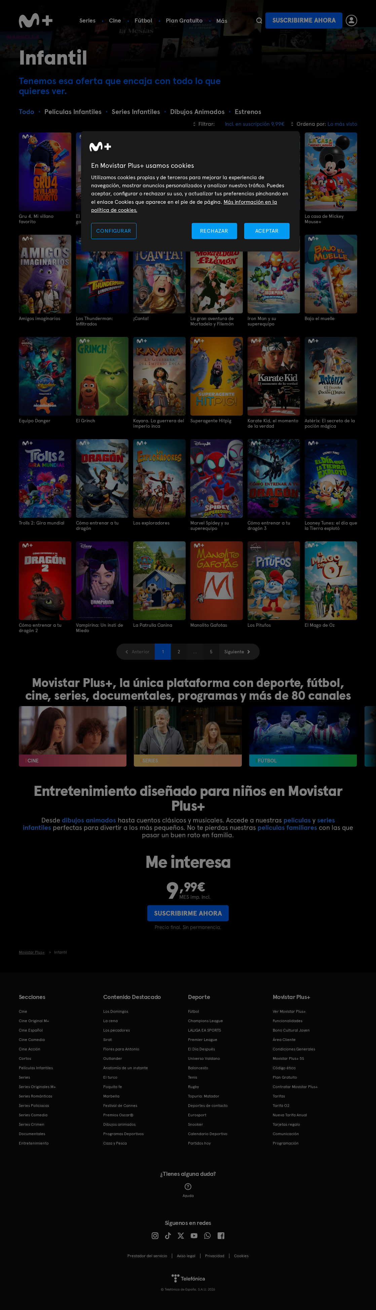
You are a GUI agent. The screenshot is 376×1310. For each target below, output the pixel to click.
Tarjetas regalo (286, 1122)
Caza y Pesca (115, 1141)
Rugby (193, 1085)
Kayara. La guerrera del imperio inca (158, 422)
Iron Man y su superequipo (262, 320)
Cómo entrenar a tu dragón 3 (269, 524)
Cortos (25, 1056)
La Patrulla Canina (153, 623)
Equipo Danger (34, 420)
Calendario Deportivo (207, 1132)
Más (221, 20)
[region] (190, 191)
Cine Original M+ (34, 1019)
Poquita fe (112, 1085)
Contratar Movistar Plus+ (295, 1085)
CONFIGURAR (113, 231)
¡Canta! (141, 318)
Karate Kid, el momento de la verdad (273, 422)
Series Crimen (31, 1122)
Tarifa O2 (281, 1104)
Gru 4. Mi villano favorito (36, 219)
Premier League (202, 1038)
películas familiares (287, 826)
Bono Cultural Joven (291, 1028)
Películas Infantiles (36, 1066)
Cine (115, 20)
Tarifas (279, 1094)
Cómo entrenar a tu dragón (97, 524)
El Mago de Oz (320, 623)
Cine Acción (29, 1047)
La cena (110, 1019)
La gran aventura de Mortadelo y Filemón (212, 320)
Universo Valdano (204, 1056)
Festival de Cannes (120, 1104)
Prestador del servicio (147, 1254)
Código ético (284, 1066)
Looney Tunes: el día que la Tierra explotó (331, 524)
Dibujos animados (119, 1122)
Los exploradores (151, 522)
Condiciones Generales (294, 1047)
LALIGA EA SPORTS (204, 1028)
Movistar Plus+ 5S (288, 1056)
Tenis (192, 1075)
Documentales (32, 1132)
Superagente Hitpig (210, 420)
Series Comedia (33, 1113)
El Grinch (86, 420)
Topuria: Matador (203, 1094)
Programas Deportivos (123, 1132)
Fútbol (143, 20)
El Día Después (201, 1047)
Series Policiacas (34, 1104)
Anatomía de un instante (125, 1066)
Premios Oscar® (118, 1113)
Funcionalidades (287, 1019)
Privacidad (214, 1254)
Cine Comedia (32, 1038)
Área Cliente (284, 1038)
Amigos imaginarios (40, 318)
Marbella (111, 1094)
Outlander (112, 1056)
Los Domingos (115, 1009)
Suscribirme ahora (304, 20)
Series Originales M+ (37, 1085)
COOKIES (241, 1254)
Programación (286, 1141)
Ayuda (188, 1189)
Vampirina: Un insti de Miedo (100, 626)
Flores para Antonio (121, 1047)
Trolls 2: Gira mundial (41, 522)
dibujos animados (89, 818)
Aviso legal (186, 1254)
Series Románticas (35, 1094)
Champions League (205, 1019)
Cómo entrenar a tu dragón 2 (40, 626)
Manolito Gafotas (208, 623)
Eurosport (197, 1113)
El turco (110, 1075)
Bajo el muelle (320, 318)
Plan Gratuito (184, 20)
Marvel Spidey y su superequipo (209, 524)
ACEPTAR (267, 231)
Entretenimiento (34, 1141)
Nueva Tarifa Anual (290, 1113)
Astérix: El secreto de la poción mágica (330, 422)
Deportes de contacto (208, 1104)
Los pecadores (116, 1028)
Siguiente (234, 650)
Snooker (195, 1122)
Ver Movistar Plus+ (289, 1009)
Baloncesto (198, 1066)
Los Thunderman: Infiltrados (94, 320)
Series (87, 20)
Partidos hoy (199, 1141)
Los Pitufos (259, 623)
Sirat (107, 1038)
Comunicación (286, 1132)
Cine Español (31, 1028)
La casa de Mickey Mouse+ (324, 219)
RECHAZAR (214, 231)
